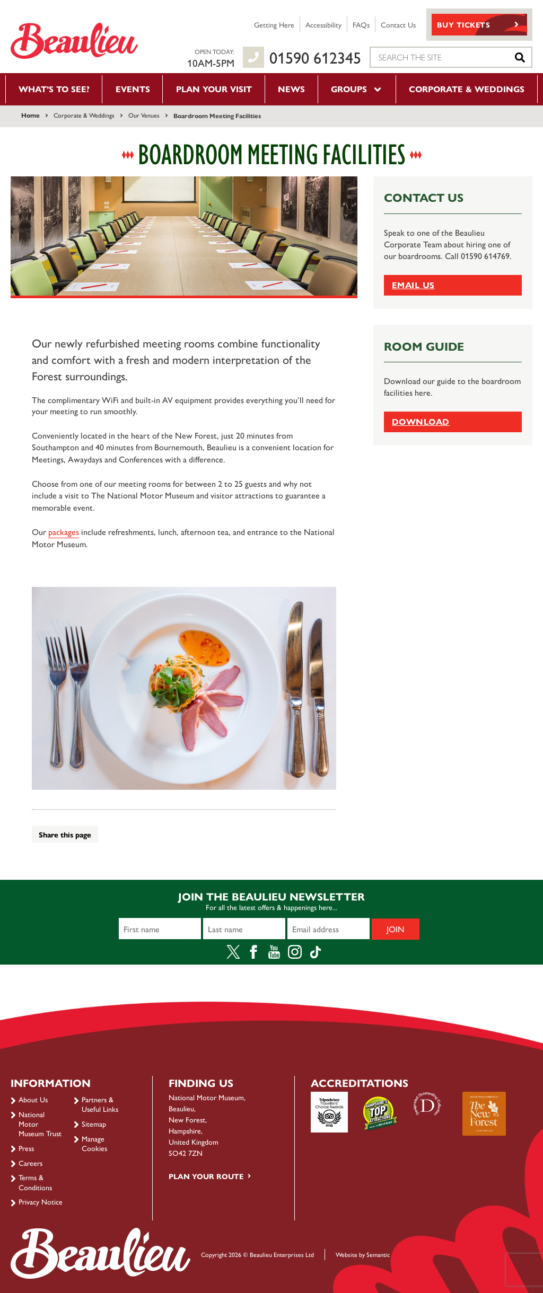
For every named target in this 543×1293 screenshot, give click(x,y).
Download (421, 421)
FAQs (361, 24)
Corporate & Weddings (466, 89)
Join (396, 929)
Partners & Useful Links (100, 1103)
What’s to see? (54, 89)
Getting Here (274, 24)
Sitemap (94, 1123)
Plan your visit (214, 89)
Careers (30, 1162)
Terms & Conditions (35, 1181)
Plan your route (206, 1176)
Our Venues (144, 115)
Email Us (413, 285)
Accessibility (323, 24)
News (291, 89)
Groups (357, 89)
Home (30, 115)
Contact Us (398, 24)
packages (63, 531)
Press (26, 1148)
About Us (33, 1099)
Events (133, 89)
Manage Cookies (94, 1143)
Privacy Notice (41, 1201)
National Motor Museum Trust (40, 1123)
